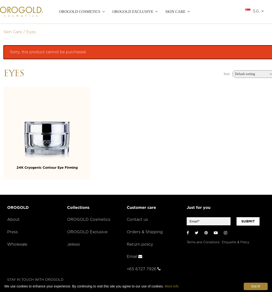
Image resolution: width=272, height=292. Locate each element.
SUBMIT (248, 221)
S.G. (258, 11)
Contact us (137, 220)
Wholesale (17, 244)
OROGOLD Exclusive (132, 12)
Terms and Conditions (203, 242)
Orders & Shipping (145, 232)
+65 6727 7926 (144, 269)
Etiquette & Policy (235, 242)
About (13, 220)
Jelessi (73, 244)
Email (134, 257)
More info (172, 286)
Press (12, 232)
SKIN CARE (175, 12)
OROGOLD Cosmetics (79, 12)
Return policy (140, 244)
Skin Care (13, 32)
